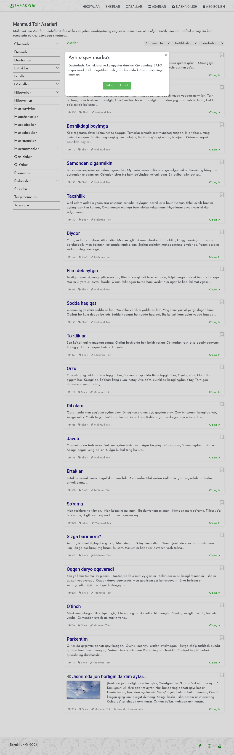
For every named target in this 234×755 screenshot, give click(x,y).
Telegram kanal (117, 85)
